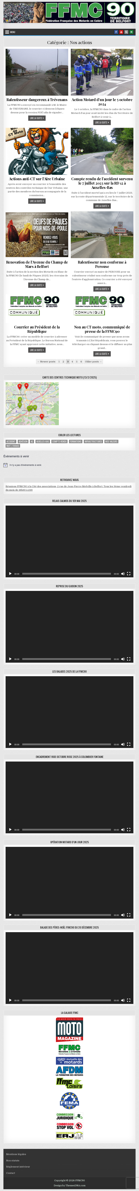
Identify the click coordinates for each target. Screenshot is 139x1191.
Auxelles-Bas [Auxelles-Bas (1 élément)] (42, 441)
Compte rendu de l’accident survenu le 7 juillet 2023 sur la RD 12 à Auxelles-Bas (102, 183)
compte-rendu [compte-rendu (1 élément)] (59, 441)
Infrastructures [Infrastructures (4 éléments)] (93, 441)
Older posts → (93, 361)
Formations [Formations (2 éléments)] (75, 441)
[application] (69, 541)
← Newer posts (46, 361)
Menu (12, 32)
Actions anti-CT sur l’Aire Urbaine (37, 178)
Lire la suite (38, 118)
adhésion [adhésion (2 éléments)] (23, 441)
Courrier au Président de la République (37, 329)
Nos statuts (12, 1160)
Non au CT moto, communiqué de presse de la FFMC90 (102, 329)
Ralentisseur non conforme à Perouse (102, 264)
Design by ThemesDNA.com (69, 1185)
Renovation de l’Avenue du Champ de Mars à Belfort (37, 264)
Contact (10, 1173)
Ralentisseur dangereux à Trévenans (37, 99)
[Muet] (123, 574)
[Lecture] (10, 574)
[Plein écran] (128, 574)
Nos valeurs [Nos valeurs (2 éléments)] (111, 441)
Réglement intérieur (18, 1166)
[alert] (69, 465)
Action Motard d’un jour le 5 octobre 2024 (102, 101)
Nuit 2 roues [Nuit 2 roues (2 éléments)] (13, 446)
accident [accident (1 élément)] (11, 441)
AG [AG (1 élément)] (32, 441)
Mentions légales (16, 1154)
